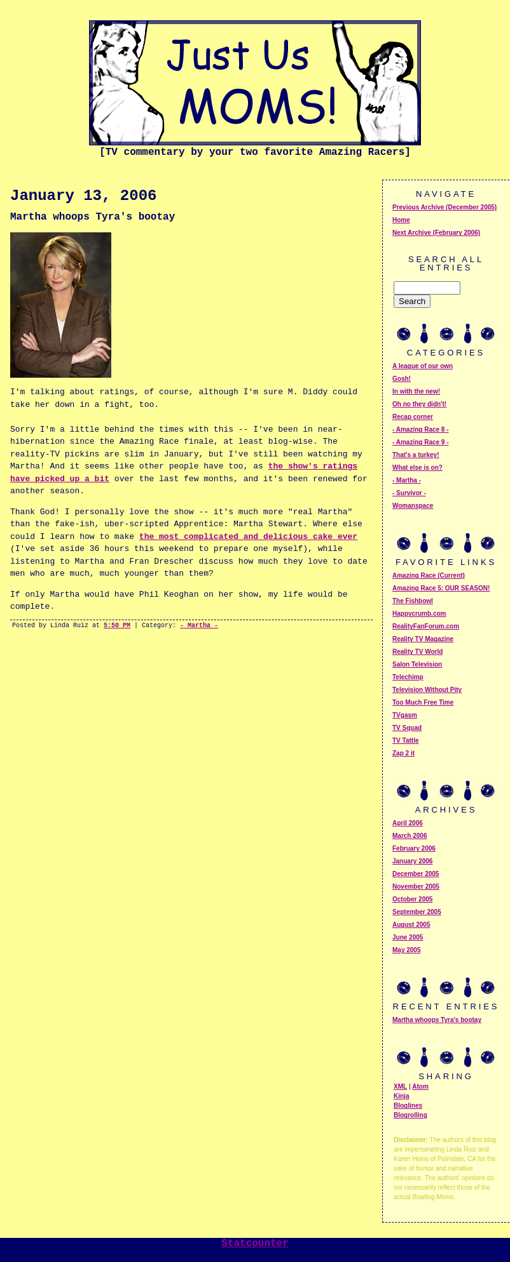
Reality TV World (417, 651)
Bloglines (408, 1105)
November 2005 (415, 886)
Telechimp (408, 677)
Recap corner (412, 416)
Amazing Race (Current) (428, 575)
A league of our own (422, 365)
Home (401, 219)
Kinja (401, 1096)
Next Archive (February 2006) (436, 232)
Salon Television (417, 664)
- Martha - (199, 625)
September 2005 (416, 911)
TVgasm (404, 715)
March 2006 (409, 835)
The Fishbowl (412, 600)
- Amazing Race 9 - (420, 442)
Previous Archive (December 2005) (444, 207)
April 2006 (407, 823)
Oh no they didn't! (419, 404)
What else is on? (417, 467)
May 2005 (406, 949)
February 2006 (414, 848)
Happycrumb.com (419, 613)
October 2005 (412, 899)
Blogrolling (410, 1115)
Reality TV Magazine (422, 638)
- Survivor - (409, 492)
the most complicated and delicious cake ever (248, 536)
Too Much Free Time (422, 702)
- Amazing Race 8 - (420, 429)
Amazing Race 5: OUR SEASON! (441, 588)
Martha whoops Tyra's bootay (436, 1019)
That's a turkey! (415, 454)
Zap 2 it (403, 753)
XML (400, 1086)
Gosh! (401, 378)
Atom (420, 1086)
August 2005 (411, 924)
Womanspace (412, 505)
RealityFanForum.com (425, 626)
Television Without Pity (427, 689)
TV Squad (407, 727)
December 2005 (415, 873)
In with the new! (416, 391)
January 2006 (412, 861)
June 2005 (407, 937)
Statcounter (255, 1243)
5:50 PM (117, 625)
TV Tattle (405, 740)
